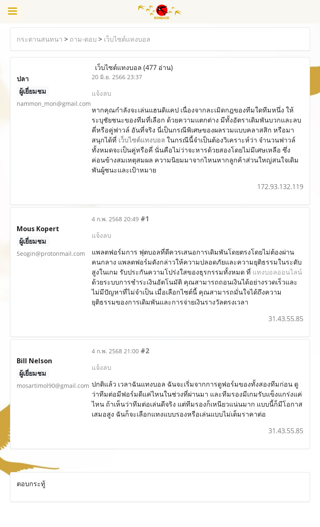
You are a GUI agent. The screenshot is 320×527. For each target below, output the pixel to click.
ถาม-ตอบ (83, 39)
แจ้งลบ (101, 93)
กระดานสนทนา (39, 39)
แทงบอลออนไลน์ (277, 272)
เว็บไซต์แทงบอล (127, 39)
